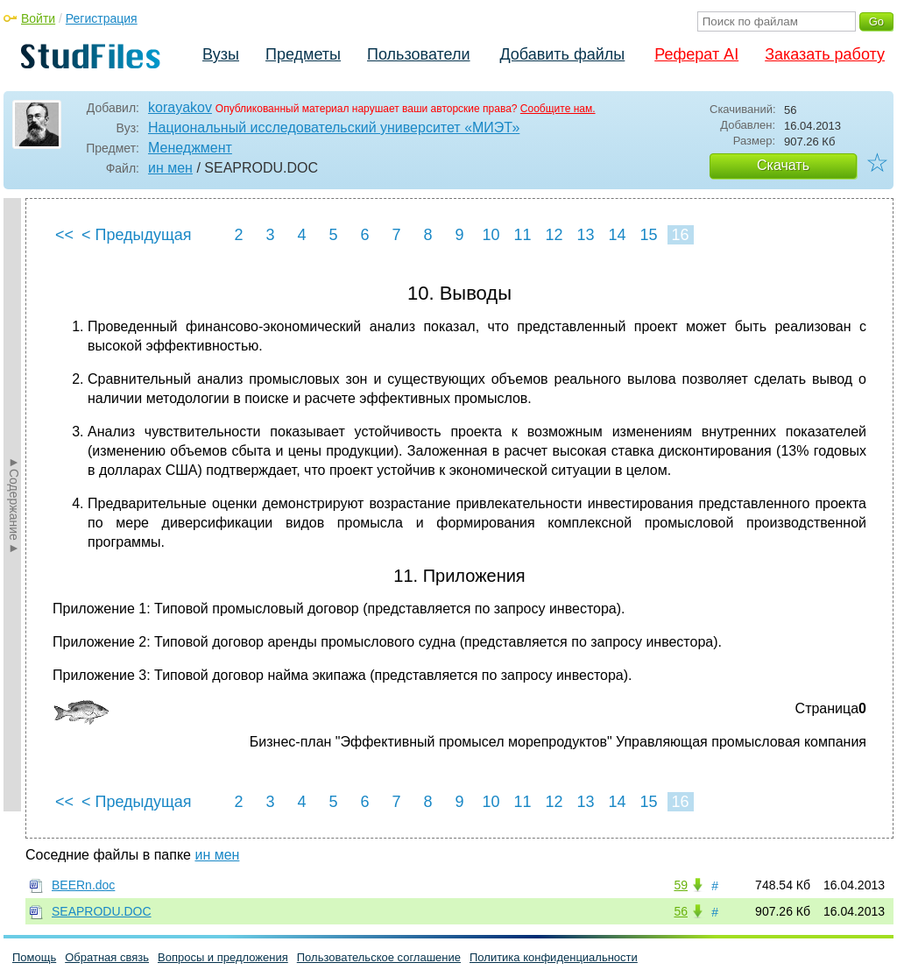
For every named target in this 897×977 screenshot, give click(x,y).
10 (490, 235)
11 (522, 235)
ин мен (170, 167)
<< (64, 235)
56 (681, 911)
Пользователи (418, 54)
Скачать (783, 165)
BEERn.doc (83, 885)
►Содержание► (14, 505)
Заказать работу (825, 54)
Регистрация (102, 18)
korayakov (180, 107)
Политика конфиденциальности (554, 957)
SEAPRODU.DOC (102, 911)
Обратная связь (107, 957)
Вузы (220, 54)
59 (681, 885)
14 (616, 235)
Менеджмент (190, 147)
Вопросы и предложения (223, 957)
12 (553, 235)
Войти (38, 18)
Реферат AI (696, 54)
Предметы (303, 54)
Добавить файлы (562, 54)
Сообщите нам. (558, 108)
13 (585, 235)
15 (648, 235)
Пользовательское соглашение (379, 957)
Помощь (34, 957)
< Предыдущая (136, 235)
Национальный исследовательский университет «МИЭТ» (333, 127)
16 (680, 235)
